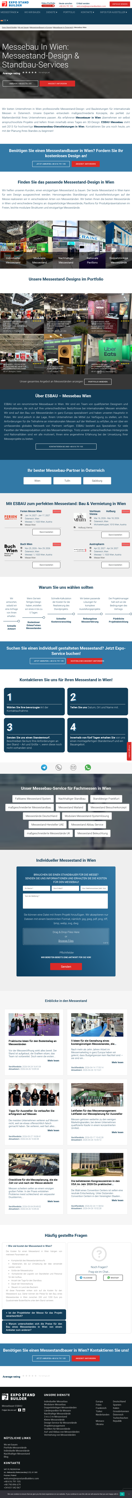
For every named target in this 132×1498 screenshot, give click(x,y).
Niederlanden (102, 1414)
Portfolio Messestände (15, 1447)
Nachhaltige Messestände (57, 1413)
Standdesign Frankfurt (106, 798)
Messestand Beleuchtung (92, 833)
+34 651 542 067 (12, 1487)
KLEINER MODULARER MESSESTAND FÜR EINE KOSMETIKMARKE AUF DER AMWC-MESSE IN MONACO (102, 325)
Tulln (67, 480)
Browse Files (66, 940)
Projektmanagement (54, 1425)
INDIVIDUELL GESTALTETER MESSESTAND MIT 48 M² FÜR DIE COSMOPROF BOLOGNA (14, 366)
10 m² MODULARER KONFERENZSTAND (55, 368)
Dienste (50, 12)
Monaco (100, 1420)
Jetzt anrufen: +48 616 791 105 (49, 661)
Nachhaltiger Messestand (17, 1453)
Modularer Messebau (55, 1404)
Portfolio (69, 12)
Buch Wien (26, 544)
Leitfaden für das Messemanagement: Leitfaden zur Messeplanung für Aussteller (96, 1112)
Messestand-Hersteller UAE (47, 824)
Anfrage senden (119, 4)
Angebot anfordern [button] (57, 83)
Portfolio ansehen (98, 382)
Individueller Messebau (55, 1401)
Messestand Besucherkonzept (109, 807)
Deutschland (119, 1401)
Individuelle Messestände (17, 1450)
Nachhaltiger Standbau (72, 798)
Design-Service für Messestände (60, 1422)
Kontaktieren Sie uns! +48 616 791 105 (66, 446)
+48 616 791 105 (66, 6)
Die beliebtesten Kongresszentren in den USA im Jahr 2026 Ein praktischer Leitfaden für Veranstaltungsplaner (95, 1184)
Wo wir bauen (32, 12)
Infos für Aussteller (112, 12)
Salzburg (97, 480)
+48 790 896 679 (12, 1484)
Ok (122, 1494)
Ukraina (100, 1424)
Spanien (117, 1404)
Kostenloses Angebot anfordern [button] (86, 661)
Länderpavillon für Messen (57, 1410)
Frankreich (101, 1407)
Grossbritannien (121, 1411)
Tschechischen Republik (120, 1419)
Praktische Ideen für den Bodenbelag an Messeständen (33, 1042)
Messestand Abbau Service (87, 824)
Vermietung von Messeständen (60, 1434)
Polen (99, 1404)
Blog (6, 1456)
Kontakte (86, 12)
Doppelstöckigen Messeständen (60, 1407)
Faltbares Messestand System (33, 798)
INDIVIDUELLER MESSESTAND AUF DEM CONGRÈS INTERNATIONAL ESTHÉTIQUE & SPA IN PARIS (15, 325)
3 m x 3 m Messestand (55, 1416)
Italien (116, 1407)
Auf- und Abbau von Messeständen (62, 1431)
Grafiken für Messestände (57, 1428)
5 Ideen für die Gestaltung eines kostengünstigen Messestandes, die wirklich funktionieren (92, 1044)
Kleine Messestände (54, 1419)
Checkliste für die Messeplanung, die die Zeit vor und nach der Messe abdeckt (33, 1181)
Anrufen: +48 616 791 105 (20, 83)
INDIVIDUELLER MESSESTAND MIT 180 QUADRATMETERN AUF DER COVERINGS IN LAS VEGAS (59, 325)
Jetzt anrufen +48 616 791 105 (51, 164)
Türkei (99, 1411)
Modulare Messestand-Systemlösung (87, 816)
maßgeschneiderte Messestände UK (48, 833)
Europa (99, 1401)
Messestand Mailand (71, 807)
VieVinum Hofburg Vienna (102, 512)
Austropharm (96, 544)
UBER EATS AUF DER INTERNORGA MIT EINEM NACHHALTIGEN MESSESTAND (103, 366)
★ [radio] (23, 72)
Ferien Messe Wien (31, 511)
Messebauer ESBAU (12, 1405)
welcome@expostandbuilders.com (91, 6)
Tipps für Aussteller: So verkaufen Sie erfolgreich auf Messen (31, 1112)
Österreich (118, 1414)
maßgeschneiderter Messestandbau (29, 807)
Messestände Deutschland (41, 816)
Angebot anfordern (86, 164)
